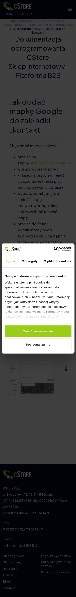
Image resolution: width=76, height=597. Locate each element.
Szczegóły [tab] (30, 261)
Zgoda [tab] (10, 261)
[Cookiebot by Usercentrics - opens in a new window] (54, 249)
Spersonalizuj (38, 344)
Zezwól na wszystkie (38, 331)
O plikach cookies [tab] (57, 261)
